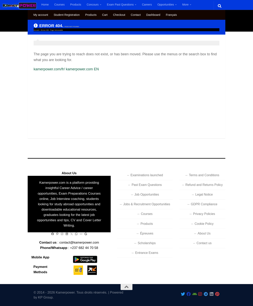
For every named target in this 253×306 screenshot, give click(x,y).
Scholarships (147, 243)
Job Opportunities (146, 194)
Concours (93, 4)
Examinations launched (146, 175)
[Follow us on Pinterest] (217, 294)
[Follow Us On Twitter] (183, 294)
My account (40, 14)
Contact (136, 14)
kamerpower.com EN (82, 69)
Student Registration (67, 14)
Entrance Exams (146, 252)
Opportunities (165, 4)
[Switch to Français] (171, 15)
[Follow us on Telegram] (206, 294)
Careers (147, 4)
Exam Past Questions (120, 4)
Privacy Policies (204, 214)
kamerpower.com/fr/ (49, 69)
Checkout (119, 14)
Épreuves (146, 233)
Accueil (36, 30)
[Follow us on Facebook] (189, 294)
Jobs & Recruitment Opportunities (146, 204)
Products (75, 4)
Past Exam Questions (147, 184)
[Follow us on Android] (194, 294)
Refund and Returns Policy (204, 184)
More (185, 4)
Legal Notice (204, 194)
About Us (204, 233)
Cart (105, 14)
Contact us (204, 243)
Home (45, 4)
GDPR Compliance (204, 204)
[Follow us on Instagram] (200, 294)
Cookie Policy (203, 223)
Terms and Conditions (204, 175)
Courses (59, 4)
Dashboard (153, 14)
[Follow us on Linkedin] (212, 294)
